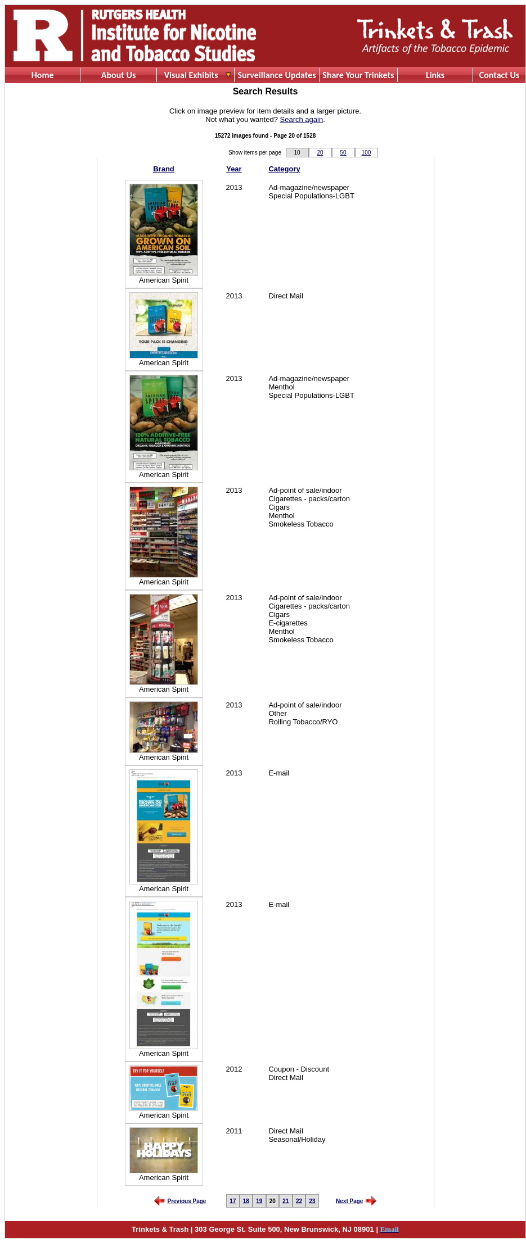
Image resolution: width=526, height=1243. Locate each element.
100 (366, 152)
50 (343, 152)
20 (320, 152)
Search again (301, 119)
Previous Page (187, 1201)
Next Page (349, 1201)
